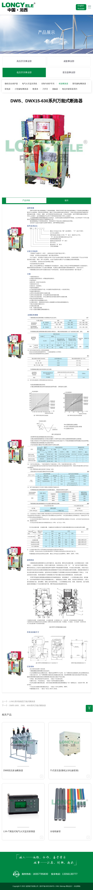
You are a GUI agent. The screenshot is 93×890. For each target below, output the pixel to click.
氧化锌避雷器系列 (69, 89)
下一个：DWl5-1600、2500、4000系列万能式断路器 (24, 705)
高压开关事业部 (24, 61)
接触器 (55, 89)
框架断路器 (63, 84)
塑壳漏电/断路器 (79, 84)
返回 (66, 200)
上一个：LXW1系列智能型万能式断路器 (18, 701)
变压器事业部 (68, 72)
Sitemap (63, 886)
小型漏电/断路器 (21, 89)
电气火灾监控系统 (29, 84)
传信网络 (77, 886)
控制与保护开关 (48, 84)
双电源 (7, 89)
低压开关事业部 (24, 72)
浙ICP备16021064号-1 (47, 886)
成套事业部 (69, 61)
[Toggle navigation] (88, 7)
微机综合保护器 (11, 84)
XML (57, 886)
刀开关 (45, 89)
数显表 (35, 89)
